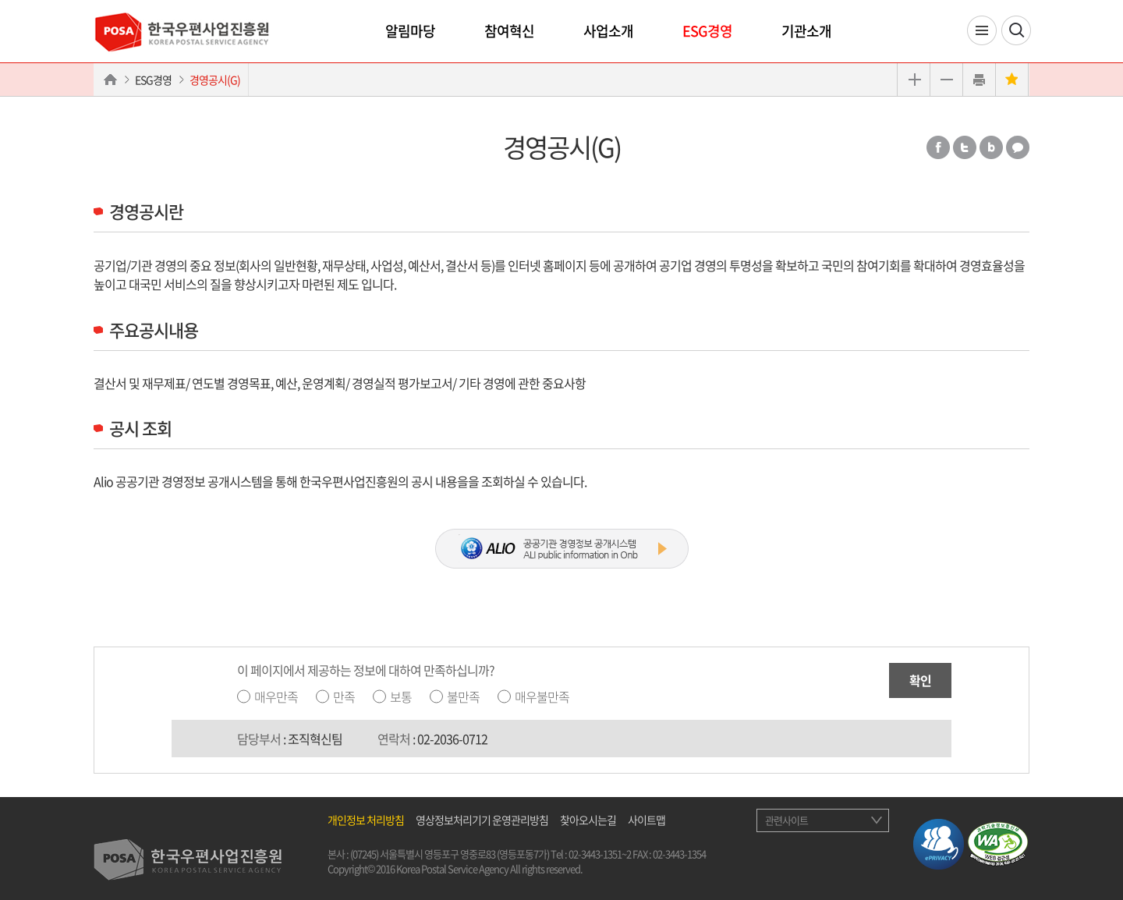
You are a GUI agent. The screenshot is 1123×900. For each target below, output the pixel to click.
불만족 (463, 696)
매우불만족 (542, 696)
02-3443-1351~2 (600, 853)
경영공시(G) (215, 79)
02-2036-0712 (452, 738)
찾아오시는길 (588, 820)
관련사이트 (786, 820)
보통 (401, 696)
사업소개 (608, 30)
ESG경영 (707, 30)
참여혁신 (509, 30)
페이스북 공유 (938, 147)
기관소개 (806, 30)
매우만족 (276, 696)
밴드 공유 (991, 147)
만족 (344, 696)
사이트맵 (646, 820)
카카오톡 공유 (1017, 147)
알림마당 (410, 30)
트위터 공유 (964, 147)
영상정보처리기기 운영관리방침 (482, 820)
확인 (920, 680)
